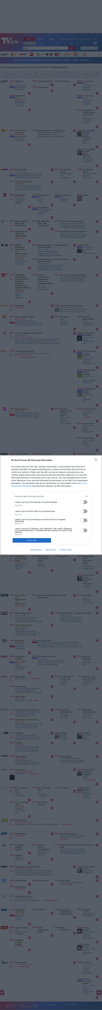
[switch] (83, 502)
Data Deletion (36, 550)
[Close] (96, 460)
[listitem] (51, 496)
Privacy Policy (66, 550)
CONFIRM (32, 540)
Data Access (51, 550)
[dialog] (51, 505)
